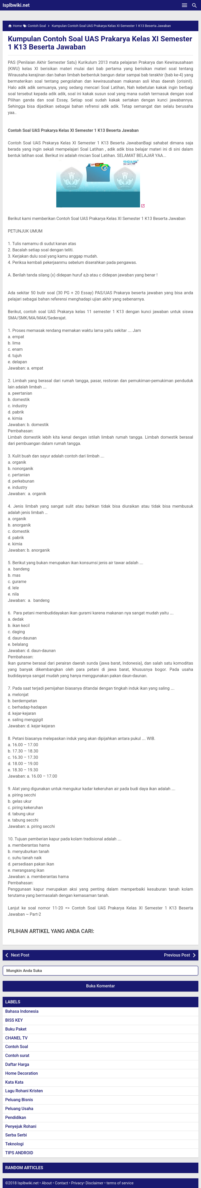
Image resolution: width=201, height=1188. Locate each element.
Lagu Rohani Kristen (24, 1090)
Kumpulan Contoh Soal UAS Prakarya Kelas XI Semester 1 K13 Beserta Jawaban (100, 43)
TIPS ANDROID (19, 1152)
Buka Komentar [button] (100, 985)
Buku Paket (15, 1029)
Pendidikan (15, 1117)
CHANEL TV (16, 1038)
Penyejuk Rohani (20, 1126)
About (47, 1183)
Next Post (20, 955)
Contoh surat (17, 1055)
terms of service (120, 1183)
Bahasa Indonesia (21, 1011)
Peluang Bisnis (19, 1099)
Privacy (77, 1183)
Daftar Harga (17, 1064)
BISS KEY (14, 1020)
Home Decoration (21, 1073)
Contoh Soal (16, 1046)
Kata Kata (14, 1082)
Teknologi (14, 1143)
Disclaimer (94, 1183)
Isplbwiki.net (16, 5)
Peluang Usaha (19, 1108)
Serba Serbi (16, 1135)
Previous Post (177, 955)
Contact (61, 1183)
